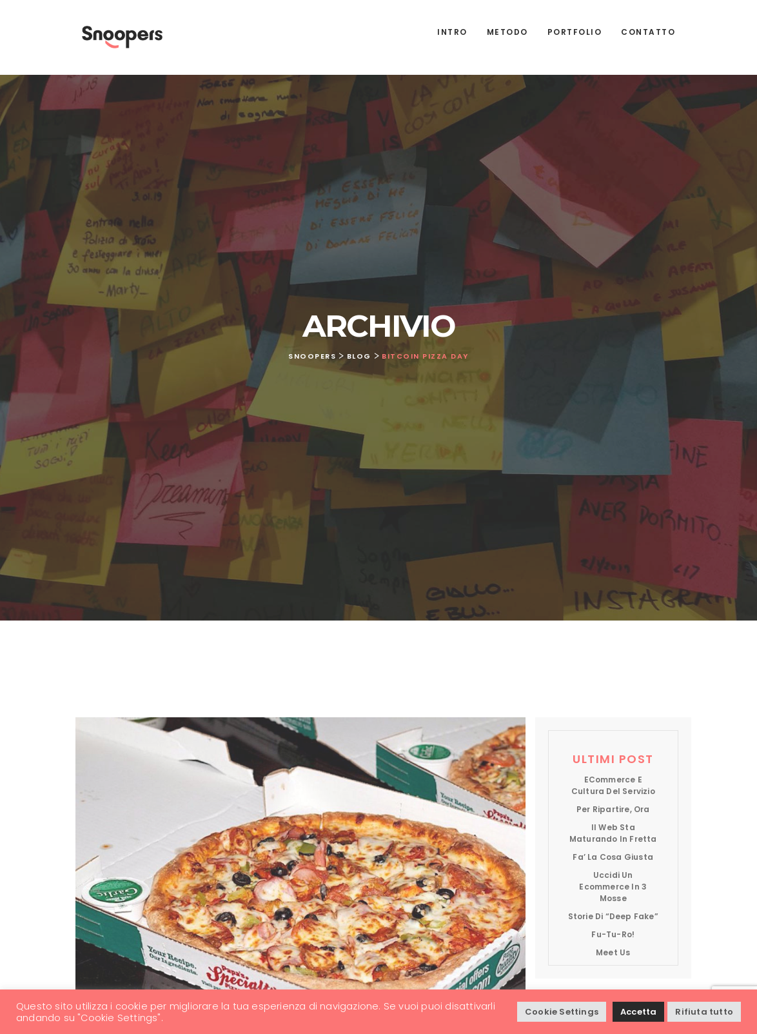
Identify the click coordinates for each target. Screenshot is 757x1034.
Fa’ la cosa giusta (613, 856)
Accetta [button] (638, 1012)
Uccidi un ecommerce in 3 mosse (613, 887)
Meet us (613, 952)
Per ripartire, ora (613, 809)
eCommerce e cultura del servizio (613, 785)
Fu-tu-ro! (612, 934)
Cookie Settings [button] (561, 1012)
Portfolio (574, 31)
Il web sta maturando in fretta (613, 833)
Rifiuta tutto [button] (704, 1012)
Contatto (648, 31)
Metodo (507, 31)
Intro (452, 31)
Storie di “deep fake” (613, 916)
